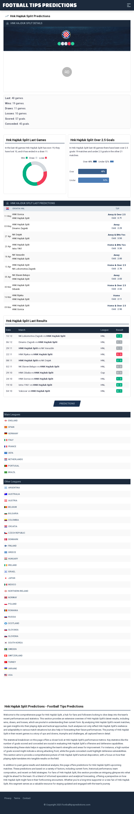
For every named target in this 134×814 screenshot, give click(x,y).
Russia (10, 616)
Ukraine (10, 668)
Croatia (10, 526)
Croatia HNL (18, 208)
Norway (10, 597)
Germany (11, 433)
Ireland (10, 565)
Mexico (10, 584)
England (11, 420)
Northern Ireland (16, 591)
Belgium (10, 507)
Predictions (67, 403)
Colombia (11, 520)
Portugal (11, 465)
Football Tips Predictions (40, 5)
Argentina (12, 487)
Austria (10, 500)
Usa (8, 675)
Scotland (11, 623)
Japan (9, 578)
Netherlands (13, 459)
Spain (9, 427)
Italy (8, 440)
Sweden (10, 649)
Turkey (10, 662)
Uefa (8, 453)
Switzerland (13, 655)
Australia (12, 494)
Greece (10, 552)
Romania (11, 610)
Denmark (11, 539)
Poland (10, 604)
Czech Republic (14, 532)
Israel (9, 571)
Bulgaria (11, 513)
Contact (27, 798)
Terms (17, 798)
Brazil (9, 472)
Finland (10, 545)
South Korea (13, 642)
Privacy (7, 798)
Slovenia (11, 636)
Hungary (11, 558)
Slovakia (11, 629)
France (10, 446)
